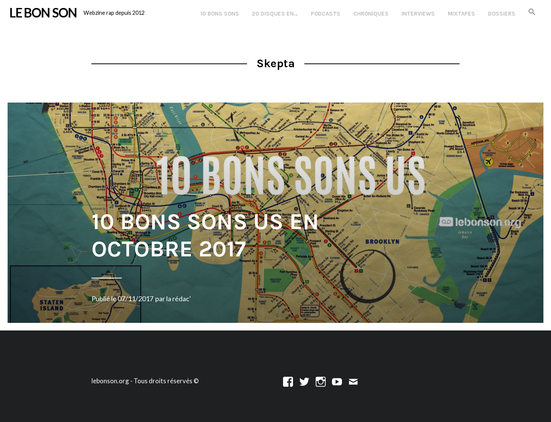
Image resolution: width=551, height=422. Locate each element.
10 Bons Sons (219, 13)
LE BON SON (43, 12)
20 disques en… (275, 13)
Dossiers (501, 13)
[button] (532, 12)
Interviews (418, 13)
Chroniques (371, 13)
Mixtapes (461, 13)
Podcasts (325, 13)
